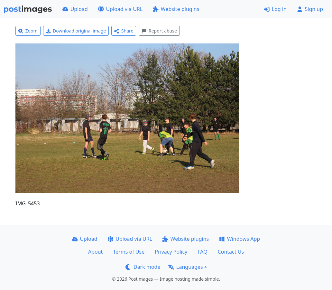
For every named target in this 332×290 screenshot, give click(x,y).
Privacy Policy (171, 251)
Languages (185, 266)
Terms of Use (128, 251)
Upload (75, 9)
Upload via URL (120, 9)
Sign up (310, 9)
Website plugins (176, 9)
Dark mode (142, 266)
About (95, 251)
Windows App (239, 238)
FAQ (202, 251)
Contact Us (231, 251)
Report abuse (159, 31)
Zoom (28, 31)
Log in (275, 9)
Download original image (76, 31)
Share (123, 31)
